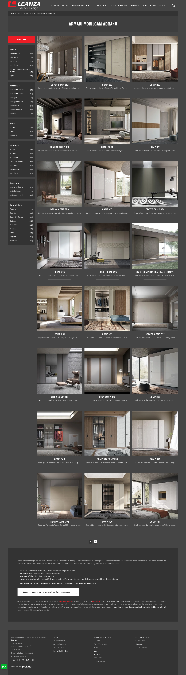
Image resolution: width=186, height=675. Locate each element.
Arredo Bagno (99, 661)
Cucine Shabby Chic (60, 651)
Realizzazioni (149, 5)
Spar (12, 76)
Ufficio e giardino (118, 5)
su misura (14, 173)
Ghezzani (14, 57)
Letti (96, 651)
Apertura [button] (14, 183)
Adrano (13, 209)
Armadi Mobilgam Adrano (46, 13)
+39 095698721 (20, 649)
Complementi (140, 640)
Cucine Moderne (59, 640)
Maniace (13, 225)
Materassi (139, 644)
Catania (13, 221)
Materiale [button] (15, 85)
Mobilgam (14, 65)
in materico (15, 105)
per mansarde (16, 169)
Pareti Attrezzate (100, 644)
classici (13, 127)
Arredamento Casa (80, 5)
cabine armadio (16, 161)
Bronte (13, 213)
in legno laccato (16, 102)
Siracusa (13, 241)
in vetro (13, 113)
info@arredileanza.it (25, 653)
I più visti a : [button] (16, 205)
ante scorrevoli (16, 195)
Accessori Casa (99, 5)
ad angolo (14, 157)
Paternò (13, 233)
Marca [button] (13, 49)
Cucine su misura (59, 647)
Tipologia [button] (15, 145)
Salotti (96, 647)
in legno (13, 98)
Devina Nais (15, 53)
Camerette (98, 658)
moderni (13, 135)
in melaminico (16, 109)
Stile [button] (12, 123)
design (13, 131)
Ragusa (13, 237)
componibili (15, 165)
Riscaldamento (141, 647)
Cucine (65, 5)
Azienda (55, 5)
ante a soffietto (16, 187)
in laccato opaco (17, 94)
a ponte (13, 153)
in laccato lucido (17, 90)
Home (12, 13)
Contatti (163, 5)
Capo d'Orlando (16, 217)
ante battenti (15, 191)
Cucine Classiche (59, 644)
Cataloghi (135, 5)
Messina (13, 229)
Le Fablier (14, 61)
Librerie (97, 640)
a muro (13, 149)
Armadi (32, 13)
